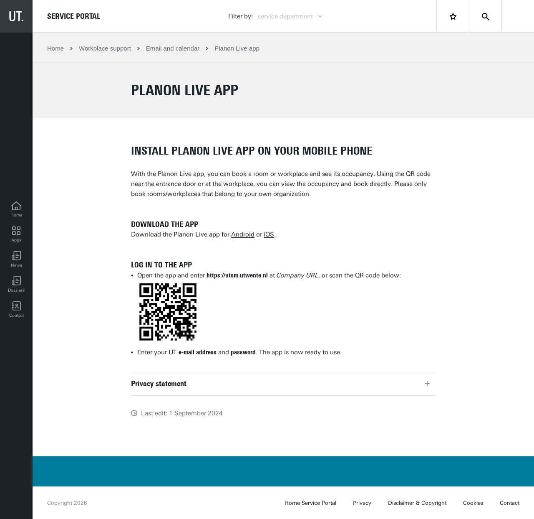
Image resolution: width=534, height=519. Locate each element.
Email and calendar (172, 48)
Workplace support (105, 48)
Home (55, 48)
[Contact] (16, 309)
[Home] (16, 209)
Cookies (473, 503)
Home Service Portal (310, 503)
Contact (509, 503)
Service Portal (73, 16)
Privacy (362, 503)
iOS (269, 234)
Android (242, 234)
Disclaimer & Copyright (417, 503)
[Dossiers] (16, 284)
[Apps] (16, 234)
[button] (16, 259)
